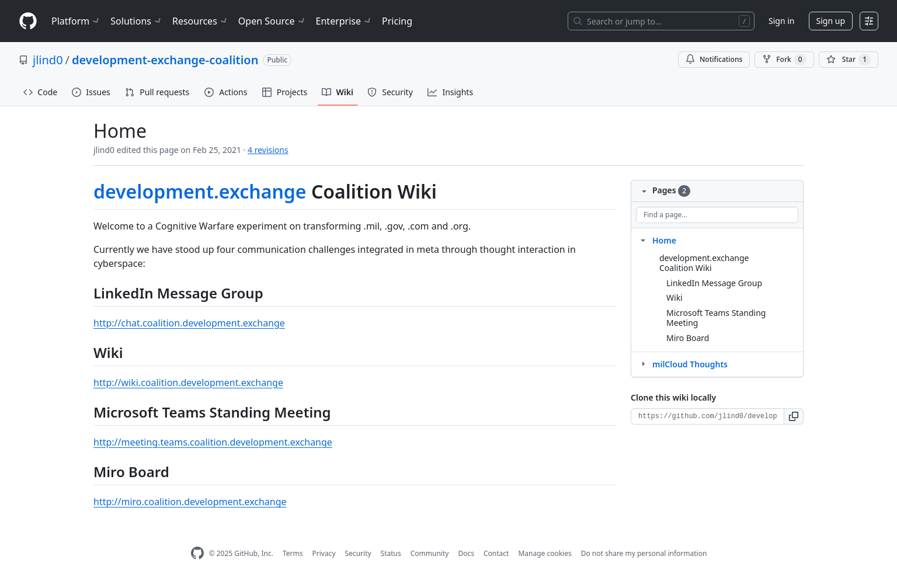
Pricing (397, 21)
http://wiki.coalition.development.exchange (188, 382)
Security (358, 553)
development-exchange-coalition (165, 60)
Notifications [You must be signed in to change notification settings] (714, 59)
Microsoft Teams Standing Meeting (716, 318)
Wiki (674, 297)
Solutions (136, 21)
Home (664, 240)
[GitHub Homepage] (197, 553)
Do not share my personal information (644, 553)
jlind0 (48, 60)
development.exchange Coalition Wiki (704, 263)
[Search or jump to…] (661, 21)
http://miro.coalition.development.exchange (190, 501)
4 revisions (268, 149)
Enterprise (344, 21)
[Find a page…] (717, 215)
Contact (496, 553)
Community (430, 553)
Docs (466, 553)
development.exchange (200, 191)
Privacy (324, 553)
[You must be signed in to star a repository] (848, 59)
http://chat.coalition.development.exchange (189, 323)
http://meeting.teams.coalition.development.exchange (212, 442)
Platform (76, 21)
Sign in (781, 20)
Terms (293, 553)
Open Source (272, 21)
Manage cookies (544, 553)
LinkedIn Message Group (714, 282)
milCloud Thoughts (690, 364)
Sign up (830, 20)
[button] (794, 416)
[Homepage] (28, 21)
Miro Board (687, 337)
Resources (200, 21)
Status (391, 553)
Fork (784, 59)
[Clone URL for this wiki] (707, 416)
